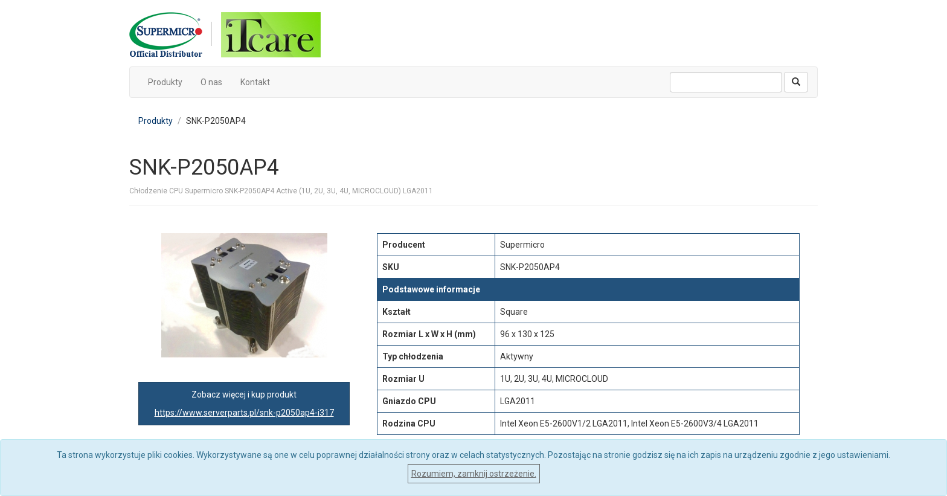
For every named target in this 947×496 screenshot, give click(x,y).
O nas (211, 82)
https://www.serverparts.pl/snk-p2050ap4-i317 (244, 412)
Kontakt (255, 82)
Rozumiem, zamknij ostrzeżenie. (473, 473)
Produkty (165, 82)
